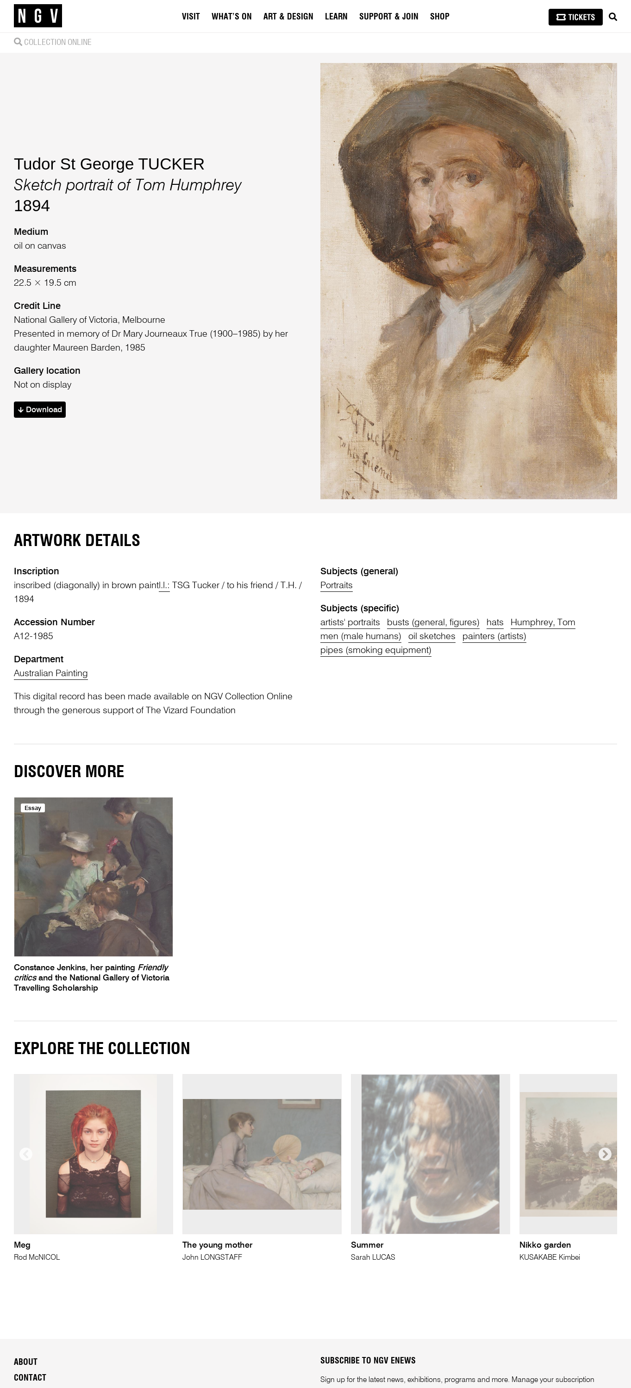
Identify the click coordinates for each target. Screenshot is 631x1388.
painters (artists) (494, 636)
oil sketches (432, 636)
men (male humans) (360, 636)
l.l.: (164, 585)
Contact (30, 1378)
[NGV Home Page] (38, 16)
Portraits (336, 585)
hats (495, 623)
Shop (440, 17)
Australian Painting (51, 673)
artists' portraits (350, 623)
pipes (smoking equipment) (375, 650)
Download (40, 410)
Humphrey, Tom (543, 623)
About (25, 1362)
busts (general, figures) (433, 623)
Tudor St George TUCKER (109, 164)
